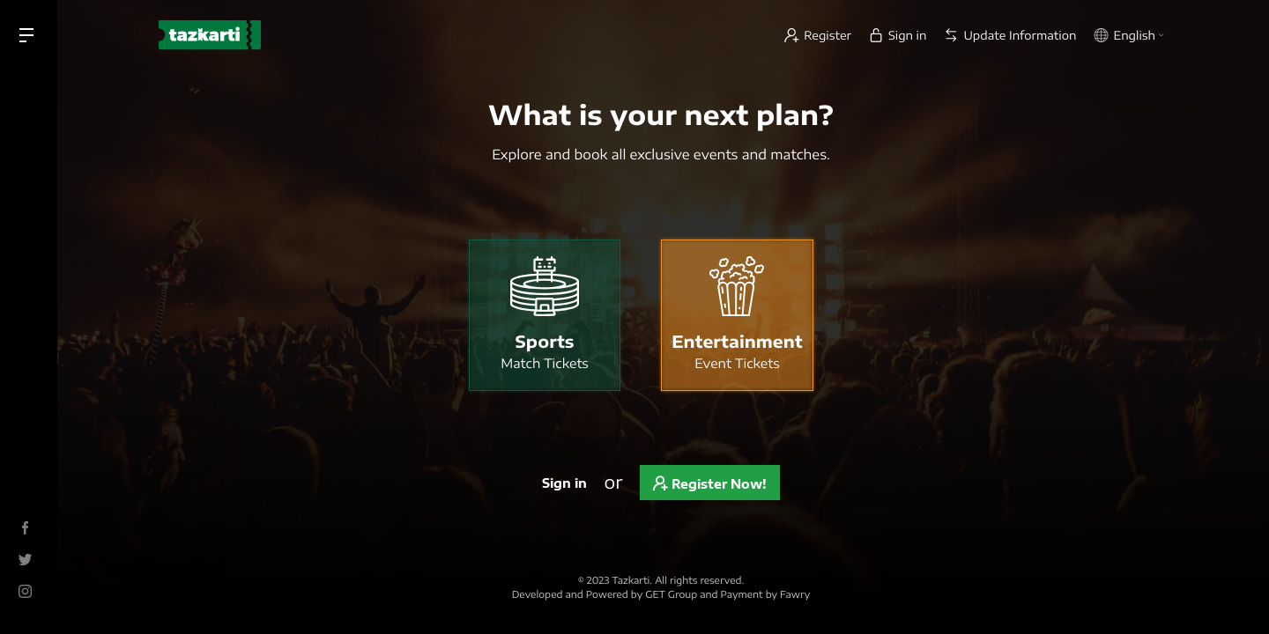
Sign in (564, 483)
